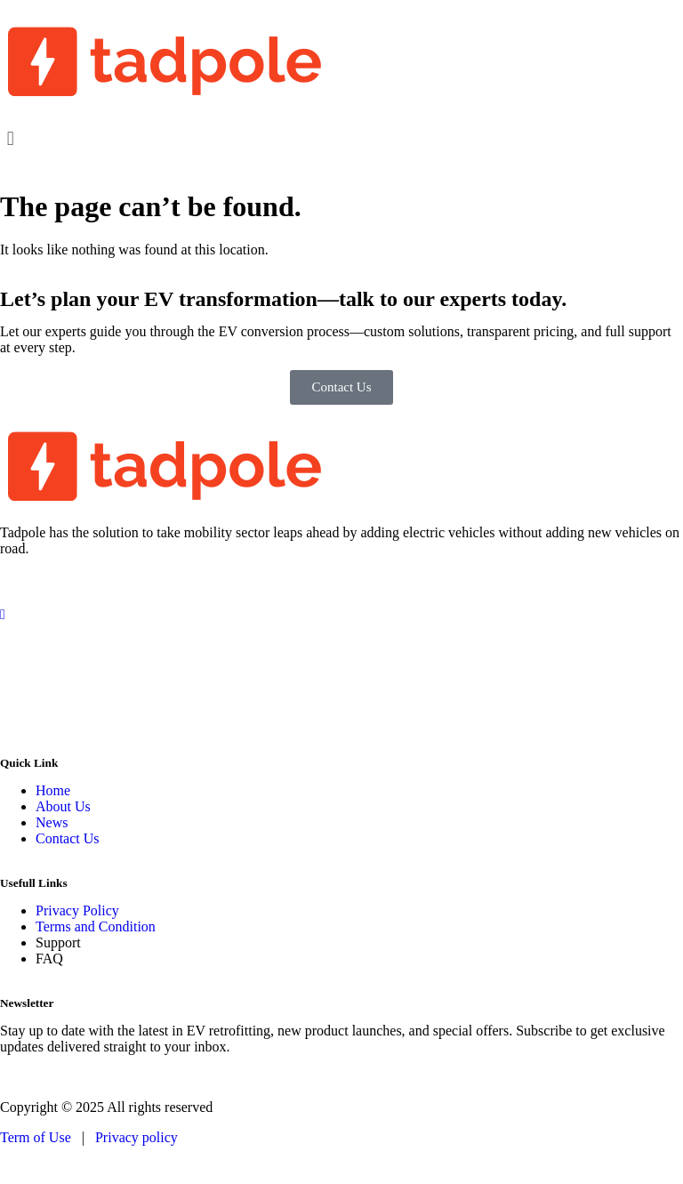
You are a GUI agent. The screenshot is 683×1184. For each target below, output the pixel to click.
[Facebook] (341, 579)
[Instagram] (341, 613)
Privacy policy (136, 1137)
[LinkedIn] (341, 648)
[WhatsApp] (341, 715)
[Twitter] (341, 681)
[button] (341, 138)
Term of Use (37, 1137)
